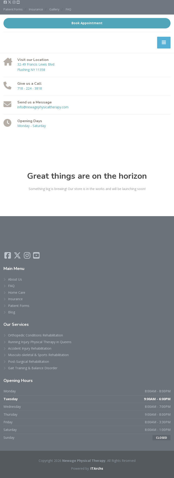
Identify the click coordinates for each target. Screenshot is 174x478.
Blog (11, 312)
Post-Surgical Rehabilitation (28, 361)
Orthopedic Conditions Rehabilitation (35, 335)
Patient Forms (13, 9)
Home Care (16, 292)
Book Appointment (87, 23)
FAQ (68, 9)
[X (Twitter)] (10, 2)
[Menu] (164, 42)
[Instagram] (14, 2)
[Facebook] (5, 2)
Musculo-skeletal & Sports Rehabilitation (38, 355)
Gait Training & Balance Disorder (32, 368)
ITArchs (96, 468)
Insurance (36, 9)
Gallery (54, 9)
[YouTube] (18, 2)
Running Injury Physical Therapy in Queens (39, 342)
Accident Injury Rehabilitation (29, 348)
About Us (15, 279)
